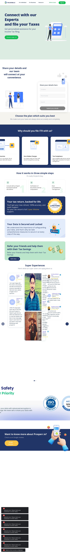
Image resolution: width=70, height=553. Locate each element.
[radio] (16, 279)
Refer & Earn (52, 2)
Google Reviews (12, 443)
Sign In (62, 2)
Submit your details (52, 108)
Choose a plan (11, 37)
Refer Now (15, 259)
